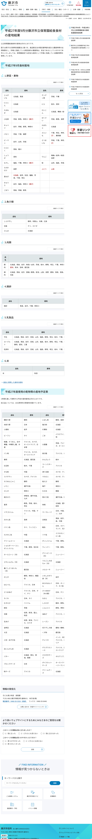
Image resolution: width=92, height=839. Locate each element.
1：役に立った (10, 716)
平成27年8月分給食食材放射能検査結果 (80, 56)
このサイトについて (67, 812)
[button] (70, 3)
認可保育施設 (42, 14)
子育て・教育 (9, 14)
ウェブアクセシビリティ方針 (70, 816)
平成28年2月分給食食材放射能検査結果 (80, 63)
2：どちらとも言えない (29, 716)
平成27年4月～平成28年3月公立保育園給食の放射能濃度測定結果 (19, 16)
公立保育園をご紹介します (54, 14)
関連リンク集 (65, 820)
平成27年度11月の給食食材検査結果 (80, 39)
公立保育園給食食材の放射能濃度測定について (76, 14)
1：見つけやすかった (13, 724)
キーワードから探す (13, 761)
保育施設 (34, 14)
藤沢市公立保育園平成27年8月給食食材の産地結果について (80, 47)
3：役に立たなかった (51, 716)
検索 (55, 766)
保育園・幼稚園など (25, 14)
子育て (16, 14)
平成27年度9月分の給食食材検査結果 (80, 88)
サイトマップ (65, 824)
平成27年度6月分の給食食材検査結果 (80, 80)
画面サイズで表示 (58, 82)
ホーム (3, 14)
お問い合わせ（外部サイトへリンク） (32, 690)
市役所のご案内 (74, 830)
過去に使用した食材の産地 (13, 365)
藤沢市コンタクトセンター (52, 3)
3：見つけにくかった (13, 727)
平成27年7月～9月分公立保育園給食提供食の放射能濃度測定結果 (80, 72)
